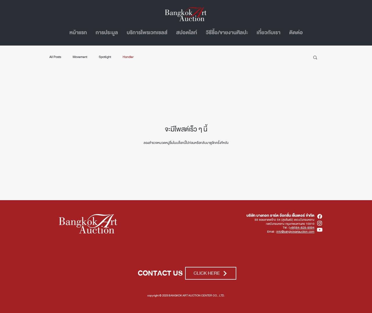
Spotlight (105, 57)
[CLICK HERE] (210, 273)
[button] (315, 58)
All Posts (55, 57)
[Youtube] (319, 230)
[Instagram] (319, 223)
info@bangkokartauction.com (295, 231)
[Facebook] (319, 216)
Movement (80, 57)
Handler (128, 57)
